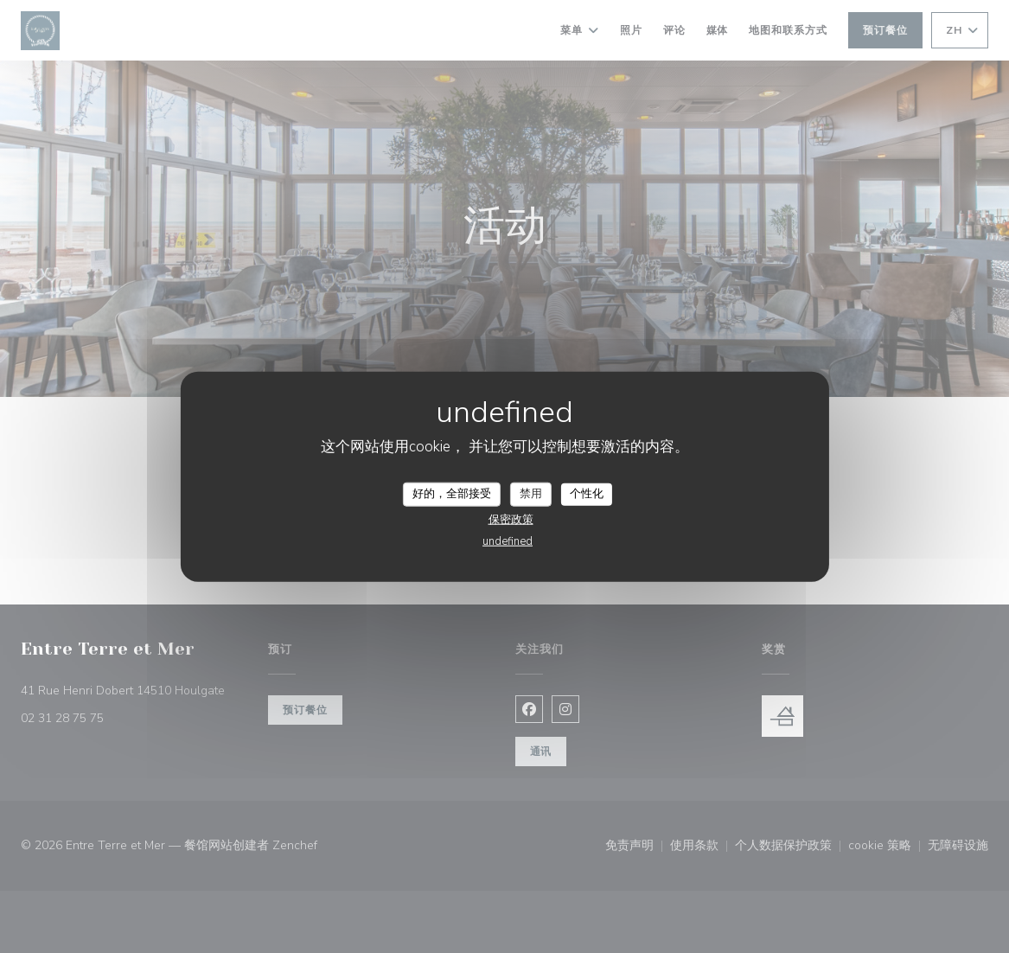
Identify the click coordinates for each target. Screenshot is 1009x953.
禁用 (531, 494)
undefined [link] (507, 540)
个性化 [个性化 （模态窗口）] (586, 494)
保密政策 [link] (511, 519)
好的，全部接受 (451, 494)
